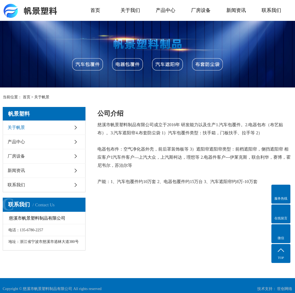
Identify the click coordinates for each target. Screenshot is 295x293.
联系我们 (271, 10)
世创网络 (284, 289)
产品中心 (165, 10)
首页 (95, 10)
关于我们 (130, 10)
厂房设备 (201, 10)
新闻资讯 (236, 10)
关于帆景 (16, 127)
